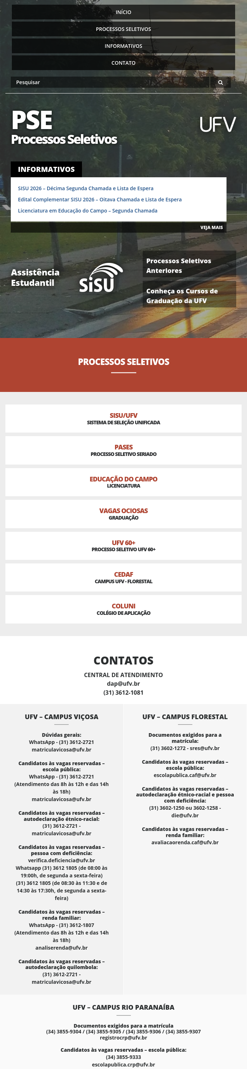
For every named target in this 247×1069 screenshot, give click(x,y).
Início (124, 12)
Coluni (123, 609)
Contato (123, 62)
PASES (123, 450)
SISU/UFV (123, 418)
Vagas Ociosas (123, 513)
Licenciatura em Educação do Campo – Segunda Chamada (87, 210)
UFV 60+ (123, 545)
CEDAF (123, 577)
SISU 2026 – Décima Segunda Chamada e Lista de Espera (86, 188)
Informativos (123, 45)
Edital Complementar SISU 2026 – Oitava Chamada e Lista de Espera (100, 199)
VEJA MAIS (212, 227)
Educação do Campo (123, 482)
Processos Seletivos (123, 29)
